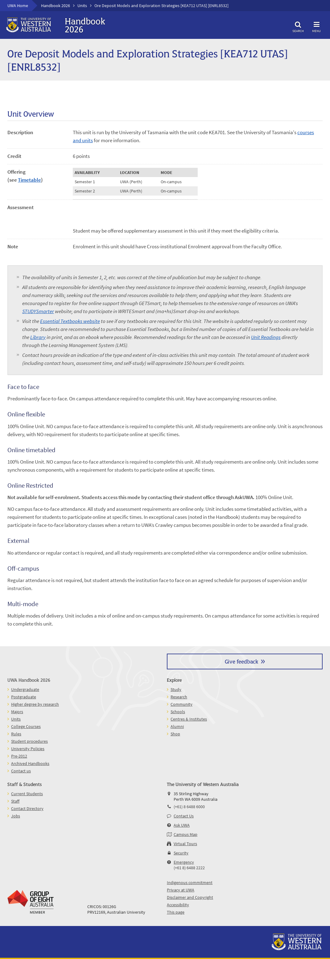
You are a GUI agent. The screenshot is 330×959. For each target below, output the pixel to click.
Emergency (184, 862)
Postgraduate (23, 697)
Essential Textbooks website (70, 321)
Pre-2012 (19, 756)
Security (181, 853)
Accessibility (178, 904)
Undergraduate (25, 689)
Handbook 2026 (55, 5)
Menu (316, 26)
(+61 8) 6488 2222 (189, 867)
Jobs (15, 816)
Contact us (21, 771)
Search (298, 26)
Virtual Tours (185, 843)
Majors (17, 711)
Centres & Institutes (189, 719)
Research (179, 697)
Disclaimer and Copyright (190, 897)
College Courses (26, 726)
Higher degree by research (35, 704)
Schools (178, 711)
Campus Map (185, 834)
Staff (15, 801)
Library (38, 337)
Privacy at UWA (180, 890)
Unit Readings (266, 337)
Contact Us (184, 816)
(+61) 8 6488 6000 (189, 806)
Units (82, 5)
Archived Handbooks (30, 763)
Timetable (29, 179)
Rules (16, 734)
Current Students (27, 793)
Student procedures (29, 741)
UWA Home (17, 5)
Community (181, 704)
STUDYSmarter (38, 311)
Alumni (177, 726)
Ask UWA (182, 825)
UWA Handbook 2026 (28, 680)
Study (176, 689)
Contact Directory (27, 808)
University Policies (27, 748)
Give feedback (241, 661)
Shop (175, 734)
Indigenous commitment (189, 882)
